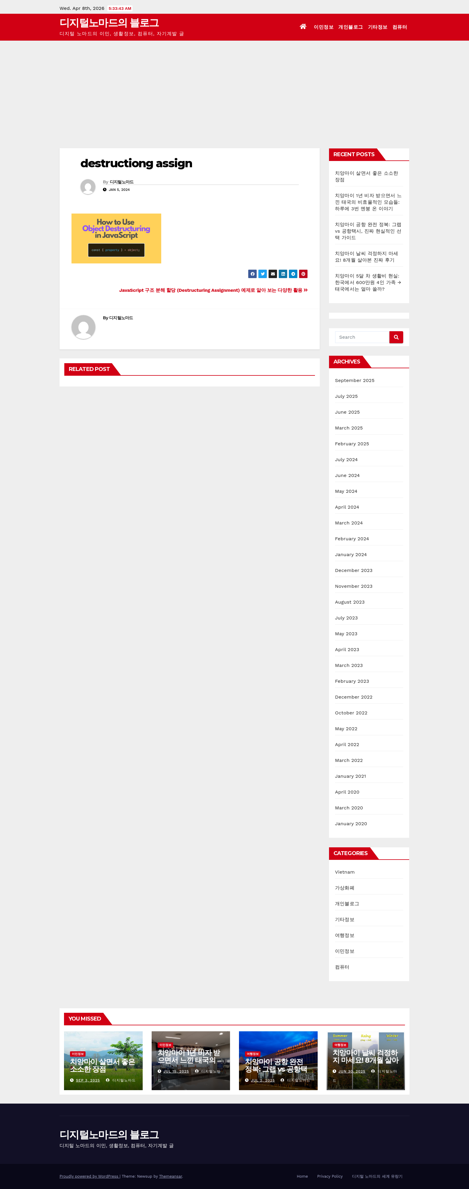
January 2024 (351, 554)
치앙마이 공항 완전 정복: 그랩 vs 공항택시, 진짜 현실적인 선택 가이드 (368, 231)
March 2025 (349, 428)
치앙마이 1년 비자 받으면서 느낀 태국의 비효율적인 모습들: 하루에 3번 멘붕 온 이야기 (368, 202)
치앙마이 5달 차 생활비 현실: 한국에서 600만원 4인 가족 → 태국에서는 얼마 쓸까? (368, 282)
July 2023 (346, 618)
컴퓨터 (399, 27)
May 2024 (346, 491)
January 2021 (350, 776)
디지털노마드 (122, 182)
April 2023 (347, 649)
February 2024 (352, 538)
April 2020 (347, 792)
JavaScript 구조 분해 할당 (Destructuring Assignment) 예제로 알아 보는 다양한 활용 (213, 290)
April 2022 (347, 744)
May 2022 (346, 728)
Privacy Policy (329, 1176)
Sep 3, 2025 (88, 1080)
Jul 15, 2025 (176, 1071)
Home (302, 1176)
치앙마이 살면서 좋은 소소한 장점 (102, 1065)
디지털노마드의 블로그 (109, 22)
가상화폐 (344, 888)
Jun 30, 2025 (351, 1071)
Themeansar (170, 1176)
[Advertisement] (234, 85)
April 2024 (347, 507)
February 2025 (352, 444)
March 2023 (349, 665)
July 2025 (346, 396)
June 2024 (347, 475)
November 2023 (353, 586)
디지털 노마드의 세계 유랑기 (377, 1176)
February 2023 (352, 681)
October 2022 (351, 713)
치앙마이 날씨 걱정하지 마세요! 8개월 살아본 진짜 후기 (365, 1060)
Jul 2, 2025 (263, 1080)
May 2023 (346, 633)
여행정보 (344, 935)
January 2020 (351, 823)
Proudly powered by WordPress (90, 1176)
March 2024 (349, 523)
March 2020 (349, 808)
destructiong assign (136, 163)
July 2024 (346, 459)
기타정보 (378, 27)
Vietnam (345, 872)
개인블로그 (350, 27)
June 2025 (347, 412)
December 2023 (354, 570)
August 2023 (350, 602)
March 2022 (349, 760)
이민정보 (324, 27)
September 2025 (354, 380)
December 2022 (354, 697)
